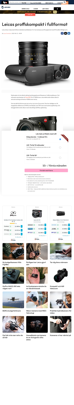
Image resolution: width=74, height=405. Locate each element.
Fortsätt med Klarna (46, 171)
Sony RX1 (28, 97)
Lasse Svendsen (7, 33)
